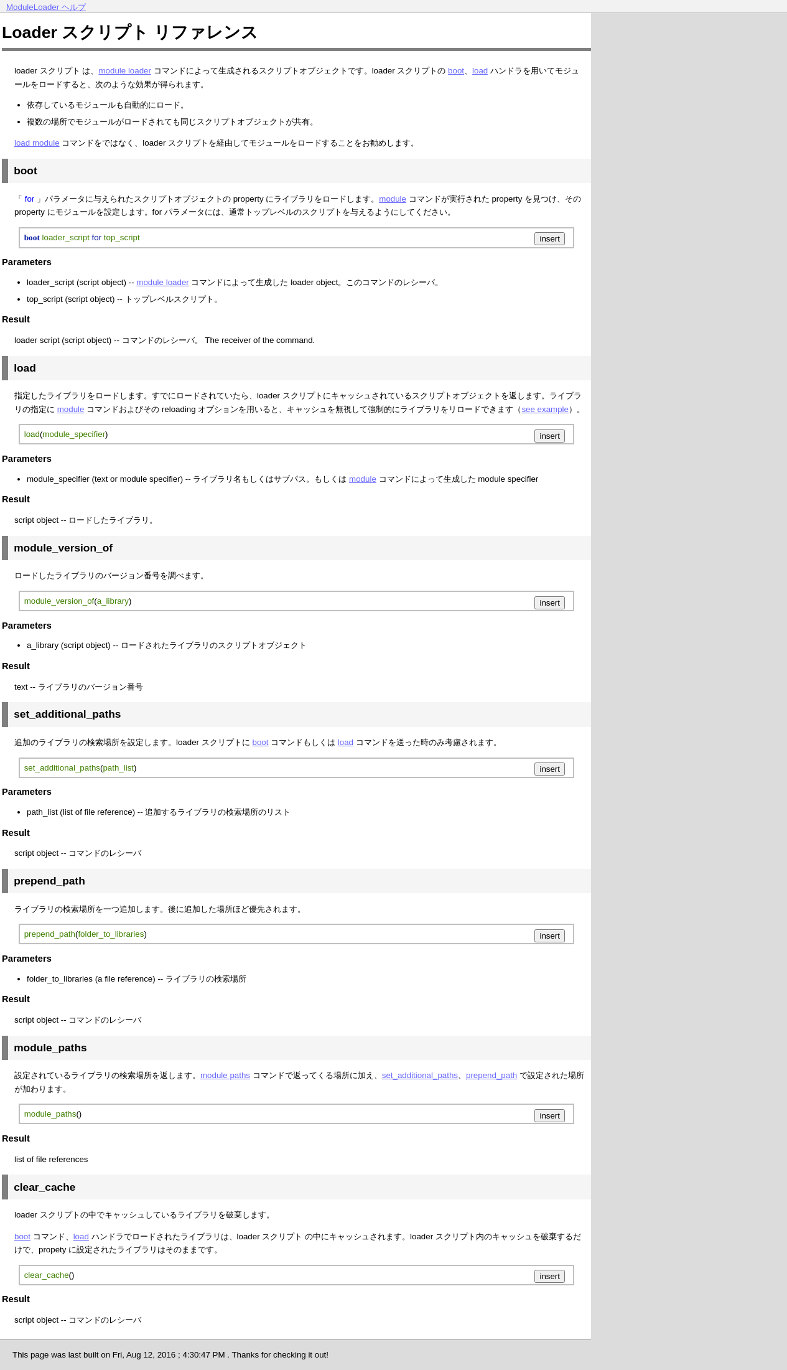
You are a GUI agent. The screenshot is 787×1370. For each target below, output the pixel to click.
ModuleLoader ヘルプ (46, 7)
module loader (124, 70)
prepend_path (491, 1075)
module (392, 199)
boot (456, 70)
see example (545, 409)
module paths (225, 1075)
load (480, 70)
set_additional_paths (420, 1075)
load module (37, 143)
